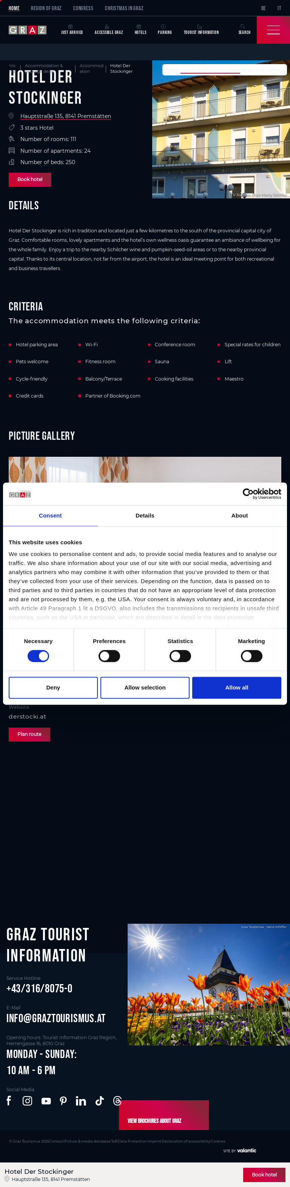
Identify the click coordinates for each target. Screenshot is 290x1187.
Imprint (149, 1140)
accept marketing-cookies (210, 70)
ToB (110, 1140)
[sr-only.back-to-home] (32, 30)
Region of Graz (46, 8)
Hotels (141, 30)
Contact (55, 1140)
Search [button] (245, 30)
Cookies (210, 1140)
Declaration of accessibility (179, 1140)
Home (14, 8)
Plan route (29, 734)
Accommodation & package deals (44, 68)
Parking (165, 30)
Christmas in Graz (124, 8)
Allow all (236, 687)
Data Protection (128, 1140)
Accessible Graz (109, 30)
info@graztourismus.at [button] (56, 1018)
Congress (83, 8)
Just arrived (72, 30)
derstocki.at (27, 716)
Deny (53, 687)
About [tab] (239, 515)
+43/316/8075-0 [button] (39, 988)
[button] (10, 1101)
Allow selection (144, 687)
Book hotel (29, 179)
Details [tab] (145, 515)
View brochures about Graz (153, 1121)
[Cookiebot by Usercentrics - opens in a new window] (248, 493)
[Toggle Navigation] (273, 30)
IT (279, 8)
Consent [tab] (50, 515)
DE (263, 8)
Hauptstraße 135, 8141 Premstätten (65, 116)
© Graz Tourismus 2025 (28, 1140)
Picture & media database (84, 1140)
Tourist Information (201, 30)
